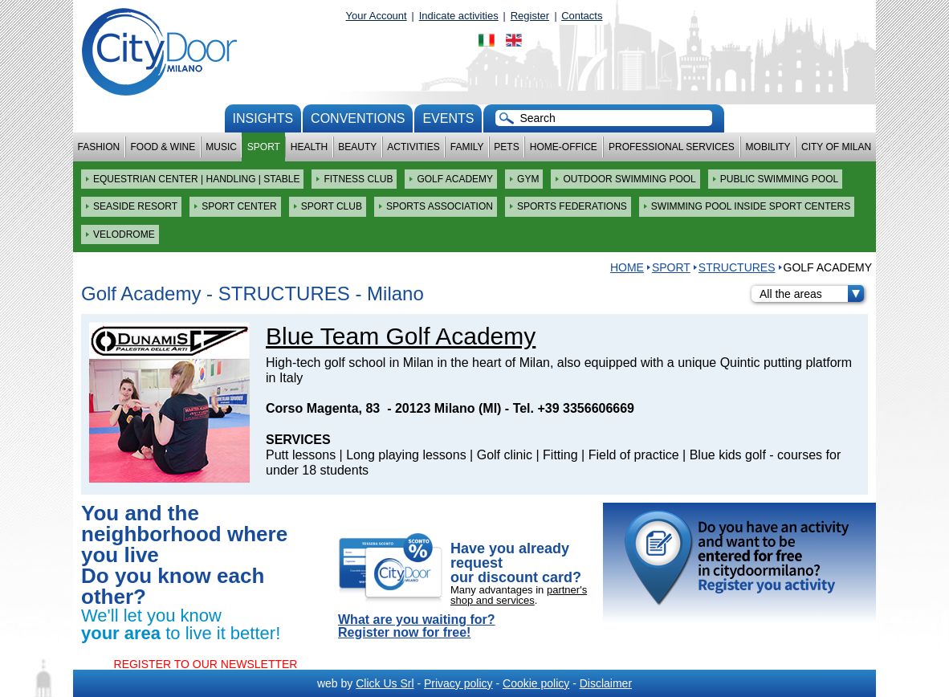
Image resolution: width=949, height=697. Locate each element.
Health (309, 147)
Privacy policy (458, 683)
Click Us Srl (384, 683)
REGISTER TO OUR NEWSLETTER (206, 664)
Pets (506, 147)
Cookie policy (536, 683)
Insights (263, 118)
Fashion (99, 147)
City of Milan (836, 147)
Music (221, 147)
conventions (358, 118)
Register (530, 16)
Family (467, 147)
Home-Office (563, 147)
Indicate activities (459, 16)
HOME (627, 267)
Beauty (357, 147)
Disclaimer (606, 683)
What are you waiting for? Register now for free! (416, 626)
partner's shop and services (518, 595)
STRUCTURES (737, 267)
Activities (413, 147)
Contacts (581, 16)
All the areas (812, 294)
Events (448, 118)
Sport (263, 147)
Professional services (672, 147)
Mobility (768, 147)
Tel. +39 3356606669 (573, 408)
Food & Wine (162, 147)
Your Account (376, 16)
